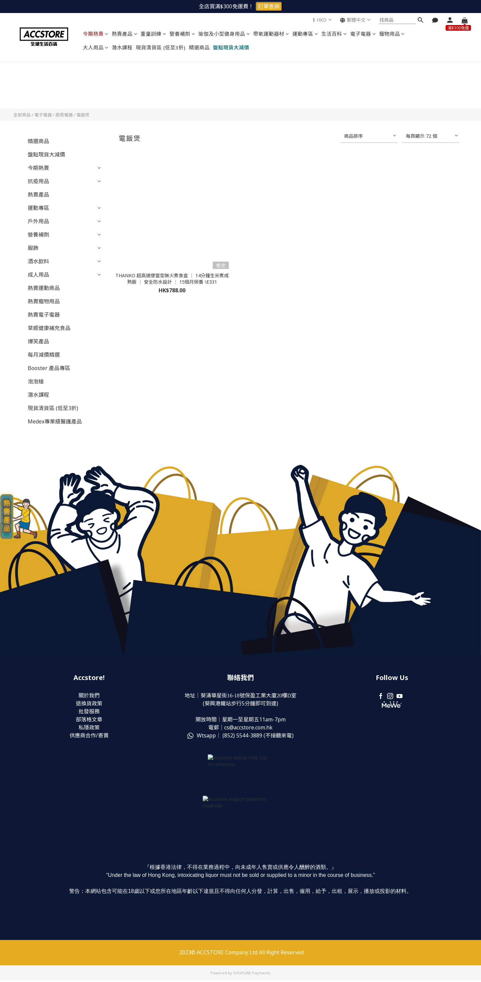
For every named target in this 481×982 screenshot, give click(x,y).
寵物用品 (392, 33)
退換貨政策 (89, 703)
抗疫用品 (38, 181)
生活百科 (334, 33)
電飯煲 (83, 115)
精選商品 (199, 47)
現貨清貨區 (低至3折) (161, 47)
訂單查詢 (269, 6)
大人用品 (96, 47)
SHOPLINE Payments (252, 974)
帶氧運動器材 (271, 33)
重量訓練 (153, 33)
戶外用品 (38, 221)
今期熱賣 (96, 33)
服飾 (33, 248)
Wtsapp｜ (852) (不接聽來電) (240, 735)
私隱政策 (89, 727)
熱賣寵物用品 (44, 301)
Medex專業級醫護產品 (55, 421)
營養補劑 (182, 33)
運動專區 (305, 33)
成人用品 (38, 274)
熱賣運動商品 (44, 288)
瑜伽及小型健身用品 (224, 33)
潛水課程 (122, 47)
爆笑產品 (38, 341)
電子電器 (363, 33)
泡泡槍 (36, 381)
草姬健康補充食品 (49, 328)
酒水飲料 (38, 261)
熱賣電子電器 (44, 314)
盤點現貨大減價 (231, 47)
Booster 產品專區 (49, 368)
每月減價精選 (44, 354)
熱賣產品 (125, 33)
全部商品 (22, 115)
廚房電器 (64, 115)
